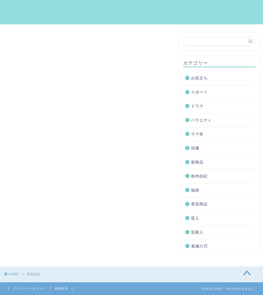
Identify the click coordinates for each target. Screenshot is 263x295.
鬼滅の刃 (199, 246)
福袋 (195, 190)
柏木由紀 (199, 176)
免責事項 (61, 288)
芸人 (195, 218)
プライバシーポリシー (29, 288)
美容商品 (199, 204)
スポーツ (199, 92)
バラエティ (201, 120)
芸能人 (197, 232)
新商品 (197, 162)
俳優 (195, 148)
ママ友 (197, 134)
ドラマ (197, 106)
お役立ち (199, 78)
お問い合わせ (240, 8)
